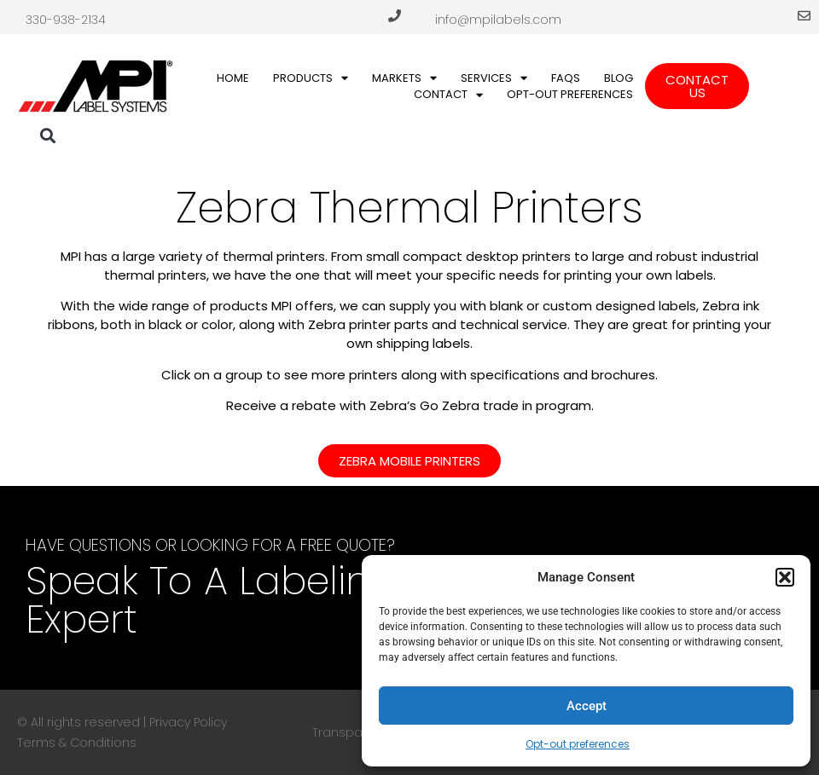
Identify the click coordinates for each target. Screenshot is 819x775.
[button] (784, 577)
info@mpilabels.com (498, 19)
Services (494, 78)
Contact (448, 94)
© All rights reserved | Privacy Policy (122, 722)
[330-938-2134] (394, 15)
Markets (404, 78)
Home (233, 78)
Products (310, 78)
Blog (618, 78)
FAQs (565, 78)
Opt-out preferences (578, 744)
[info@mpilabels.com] (804, 15)
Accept (586, 706)
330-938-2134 (66, 19)
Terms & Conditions (76, 742)
